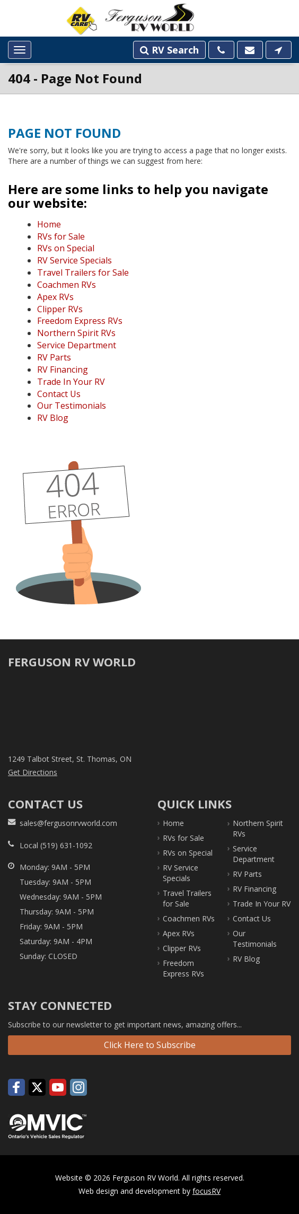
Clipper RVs (60, 309)
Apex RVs (55, 297)
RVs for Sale (61, 236)
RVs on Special (65, 248)
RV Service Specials (74, 260)
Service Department (76, 345)
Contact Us (59, 394)
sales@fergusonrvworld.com (68, 823)
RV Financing (62, 369)
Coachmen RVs (66, 285)
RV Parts (54, 357)
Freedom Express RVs (79, 321)
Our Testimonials (71, 405)
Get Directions (32, 772)
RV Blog (52, 418)
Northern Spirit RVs (76, 333)
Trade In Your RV (71, 382)
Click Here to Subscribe (150, 1045)
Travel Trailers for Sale (83, 272)
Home (49, 224)
